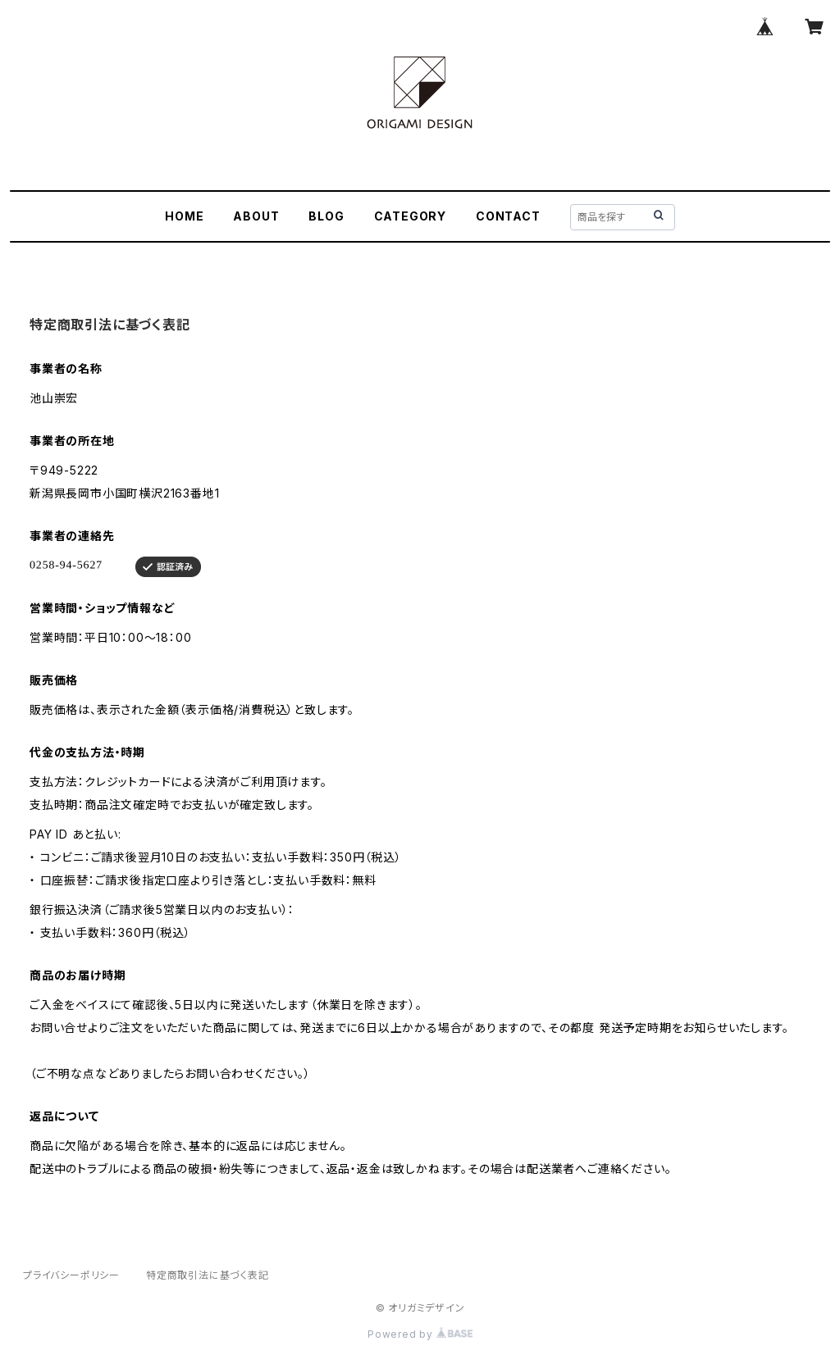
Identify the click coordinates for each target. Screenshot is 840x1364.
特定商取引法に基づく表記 (207, 1275)
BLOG (326, 216)
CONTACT (508, 216)
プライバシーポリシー (71, 1275)
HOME (184, 216)
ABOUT (256, 216)
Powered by (420, 1334)
